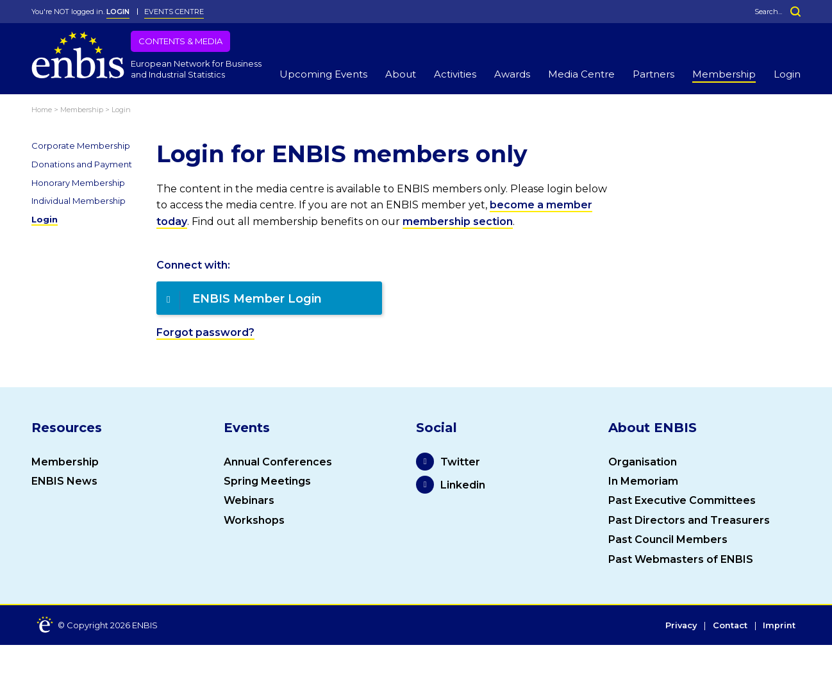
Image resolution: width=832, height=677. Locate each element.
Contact (729, 625)
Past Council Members (668, 539)
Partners (653, 74)
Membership (724, 74)
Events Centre (174, 11)
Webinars (249, 500)
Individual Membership (78, 201)
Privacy (678, 625)
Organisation (642, 462)
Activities (455, 74)
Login (787, 74)
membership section (458, 221)
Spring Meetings (267, 481)
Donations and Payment (81, 164)
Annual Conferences (278, 462)
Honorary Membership (78, 183)
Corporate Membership (80, 145)
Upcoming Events (323, 74)
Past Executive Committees (682, 500)
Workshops (254, 520)
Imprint (779, 625)
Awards (512, 74)
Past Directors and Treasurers (689, 520)
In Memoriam (643, 481)
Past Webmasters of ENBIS (680, 559)
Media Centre (581, 74)
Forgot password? (205, 332)
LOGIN (117, 11)
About (400, 74)
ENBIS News (64, 481)
